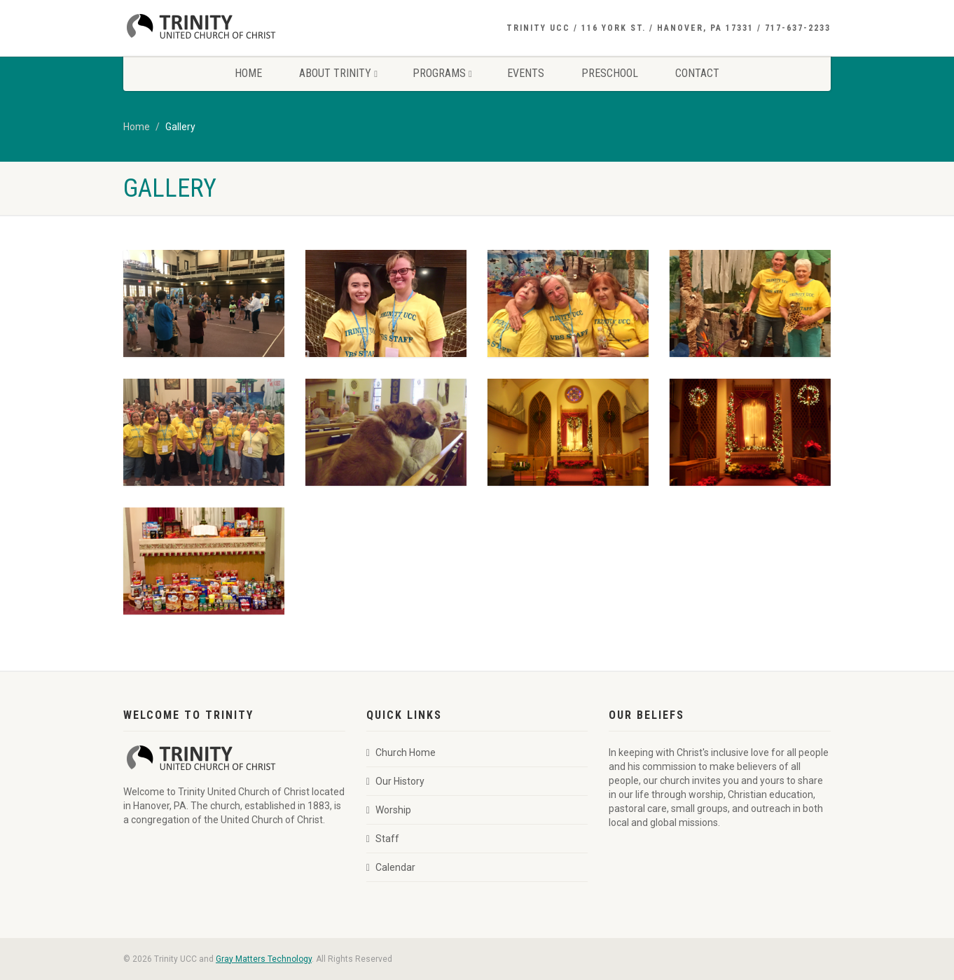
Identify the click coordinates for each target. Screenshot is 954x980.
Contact (697, 73)
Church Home (401, 752)
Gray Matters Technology (264, 959)
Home (248, 73)
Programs (442, 73)
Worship (388, 810)
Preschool (609, 73)
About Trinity (338, 73)
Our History (395, 781)
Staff (382, 838)
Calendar (390, 867)
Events (525, 73)
